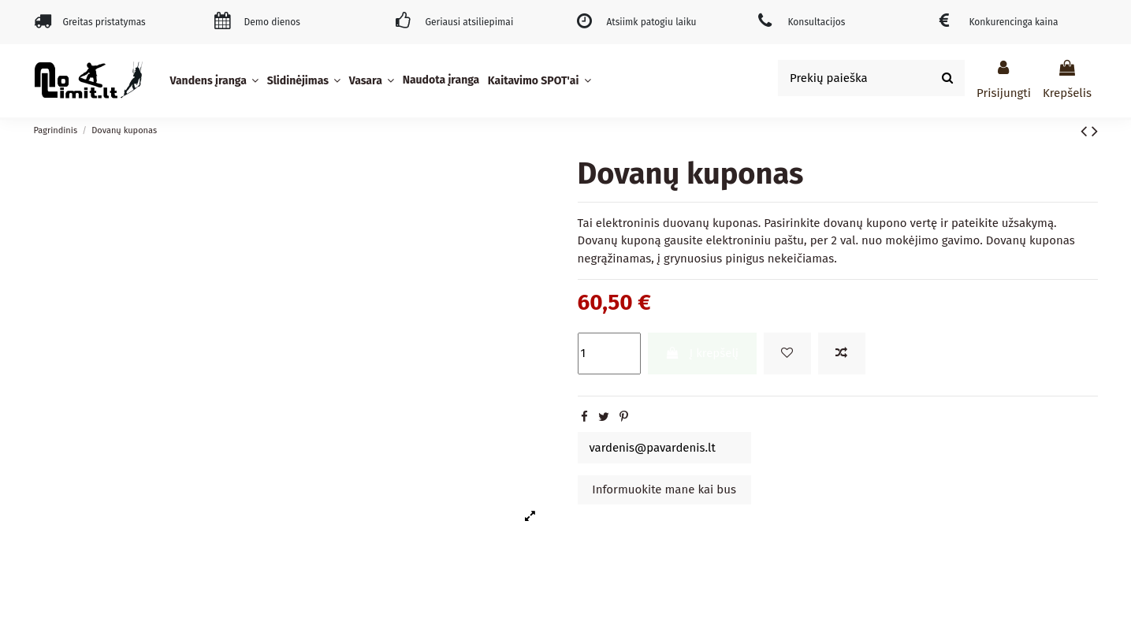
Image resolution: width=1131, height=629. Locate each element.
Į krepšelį (701, 353)
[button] (216, 80)
